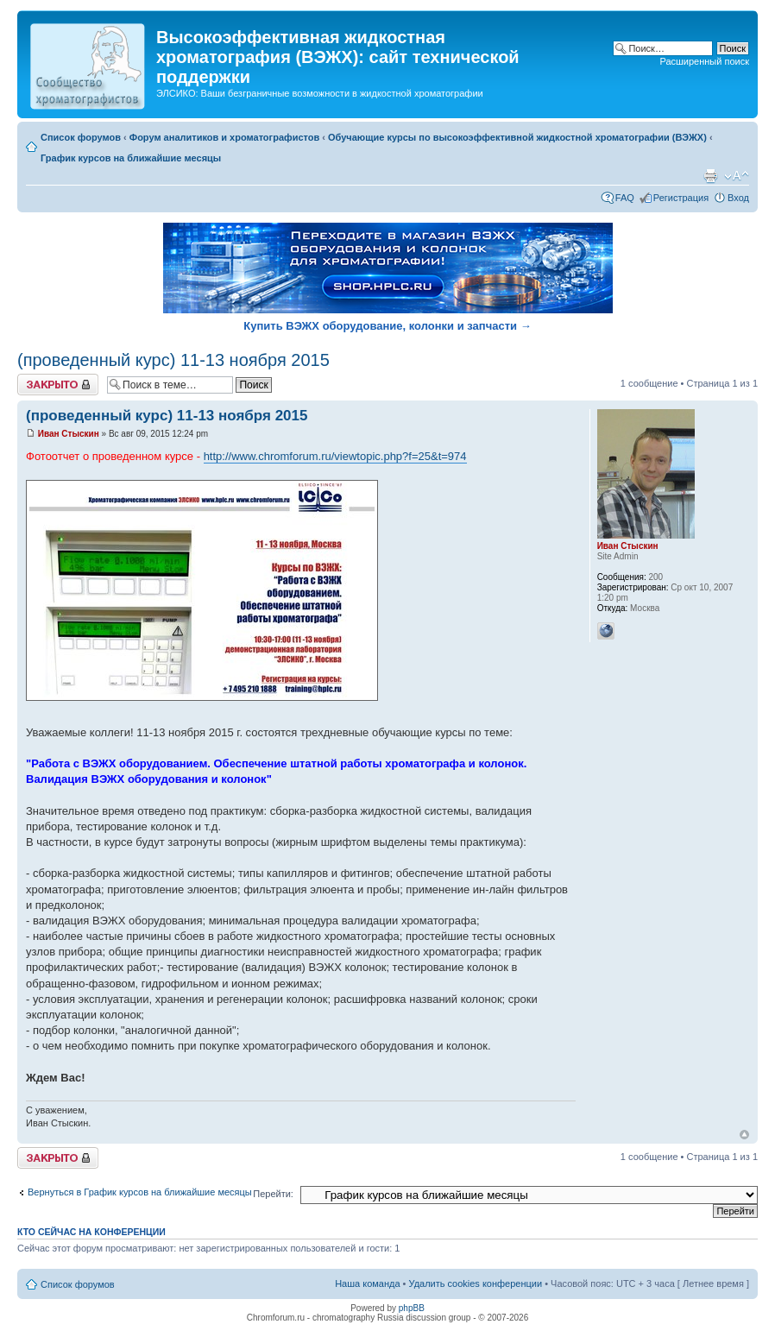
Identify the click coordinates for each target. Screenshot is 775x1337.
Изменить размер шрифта (736, 176)
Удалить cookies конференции (476, 1283)
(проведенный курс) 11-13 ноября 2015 (173, 359)
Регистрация (681, 197)
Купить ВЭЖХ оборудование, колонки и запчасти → (387, 325)
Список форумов (81, 137)
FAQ (624, 197)
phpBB (412, 1308)
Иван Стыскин (68, 433)
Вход (738, 197)
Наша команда (367, 1283)
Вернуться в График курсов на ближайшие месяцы (140, 1192)
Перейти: (273, 1194)
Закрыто (57, 384)
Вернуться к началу (744, 1134)
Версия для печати (710, 176)
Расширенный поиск (704, 61)
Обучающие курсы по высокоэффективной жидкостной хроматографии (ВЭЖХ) (517, 137)
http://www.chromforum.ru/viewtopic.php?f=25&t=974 (335, 456)
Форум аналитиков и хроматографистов (224, 137)
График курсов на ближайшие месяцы (131, 158)
